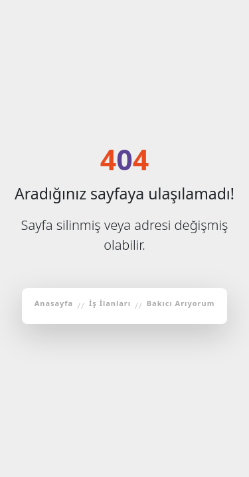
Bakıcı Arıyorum (181, 303)
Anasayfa (54, 303)
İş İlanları (110, 303)
